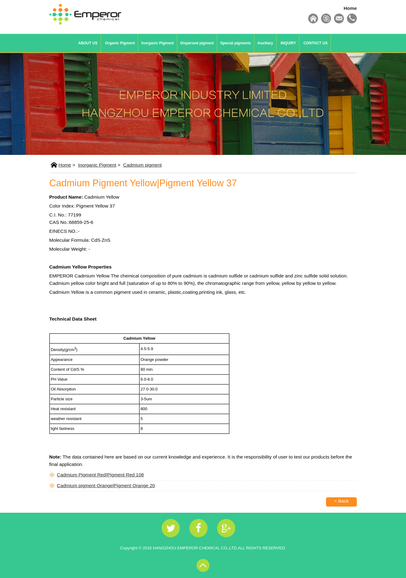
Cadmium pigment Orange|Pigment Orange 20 (106, 485)
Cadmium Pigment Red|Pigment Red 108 (100, 474)
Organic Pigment (120, 43)
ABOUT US (88, 43)
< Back (341, 500)
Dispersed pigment (197, 43)
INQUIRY (288, 43)
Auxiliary (265, 43)
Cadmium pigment (142, 165)
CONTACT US (316, 43)
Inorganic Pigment (157, 43)
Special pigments (235, 43)
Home (350, 8)
